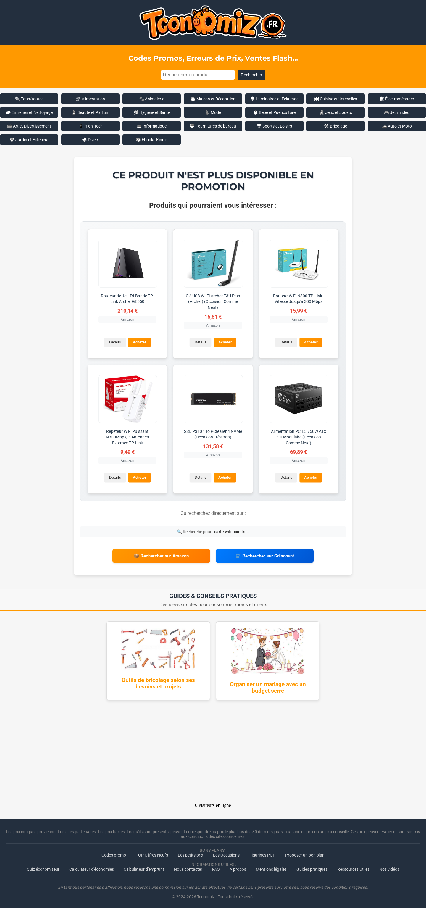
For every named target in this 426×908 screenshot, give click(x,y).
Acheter (139, 342)
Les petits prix (190, 853)
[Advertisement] (213, 752)
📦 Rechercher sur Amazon (161, 555)
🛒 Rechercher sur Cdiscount (264, 555)
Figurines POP (262, 853)
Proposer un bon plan (305, 853)
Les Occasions (226, 853)
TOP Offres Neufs (152, 853)
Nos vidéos (389, 868)
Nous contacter (188, 868)
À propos (238, 868)
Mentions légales (271, 868)
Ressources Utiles (353, 868)
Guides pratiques (311, 868)
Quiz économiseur (43, 868)
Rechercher (251, 74)
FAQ (216, 868)
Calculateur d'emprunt (144, 868)
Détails (114, 342)
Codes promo (113, 853)
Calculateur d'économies (91, 868)
